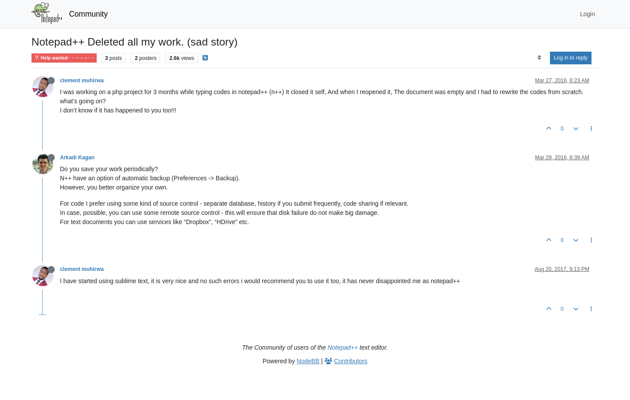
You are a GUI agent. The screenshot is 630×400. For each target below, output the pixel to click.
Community (88, 14)
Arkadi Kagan (77, 157)
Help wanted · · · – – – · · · (64, 58)
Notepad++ (343, 347)
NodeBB (308, 361)
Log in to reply (571, 58)
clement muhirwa (82, 80)
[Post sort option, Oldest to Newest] (539, 58)
